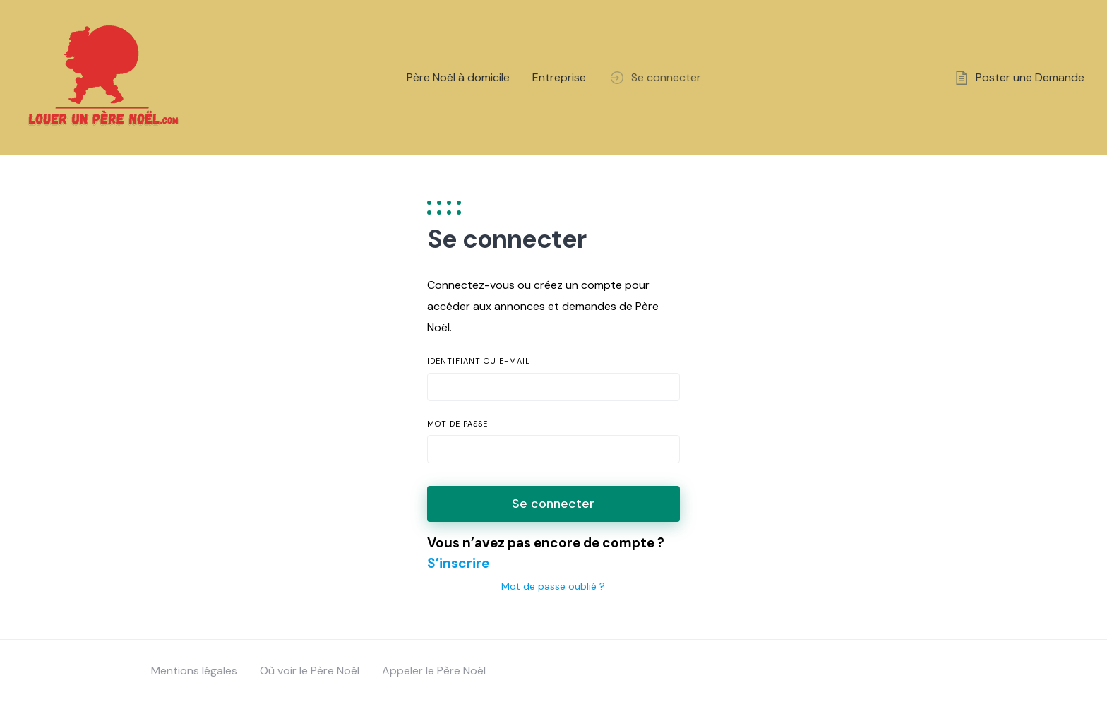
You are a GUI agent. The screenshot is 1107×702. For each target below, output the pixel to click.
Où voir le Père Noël (309, 670)
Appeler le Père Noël (434, 670)
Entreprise (559, 77)
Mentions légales (194, 670)
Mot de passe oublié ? (553, 586)
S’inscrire (458, 563)
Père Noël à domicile (458, 77)
